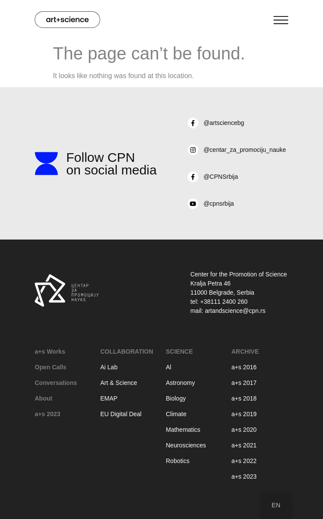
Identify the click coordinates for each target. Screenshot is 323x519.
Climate (176, 414)
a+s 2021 (244, 445)
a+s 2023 (47, 414)
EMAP (109, 398)
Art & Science (118, 382)
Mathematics (183, 429)
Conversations (56, 382)
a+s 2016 (244, 367)
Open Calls (50, 367)
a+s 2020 (244, 429)
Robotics (177, 460)
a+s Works (50, 351)
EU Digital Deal (121, 414)
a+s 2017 (244, 382)
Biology (176, 398)
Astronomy (180, 382)
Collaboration (126, 351)
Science (179, 351)
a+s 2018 (244, 398)
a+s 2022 (244, 460)
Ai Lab (109, 367)
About (43, 398)
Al (168, 367)
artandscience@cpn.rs (235, 310)
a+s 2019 (244, 414)
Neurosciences (186, 445)
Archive (245, 351)
